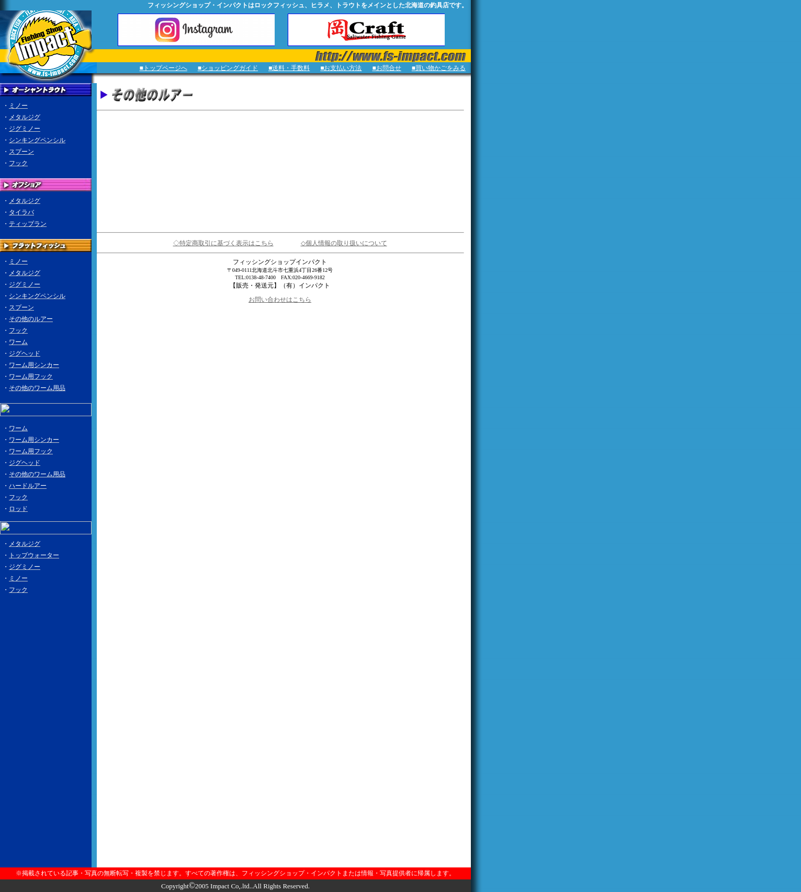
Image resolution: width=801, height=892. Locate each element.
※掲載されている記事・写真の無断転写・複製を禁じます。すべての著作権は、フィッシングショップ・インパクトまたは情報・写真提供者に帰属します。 (235, 873)
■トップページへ (163, 68)
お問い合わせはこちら (280, 299)
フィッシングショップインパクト (280, 262)
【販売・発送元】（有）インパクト (280, 285)
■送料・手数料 (289, 68)
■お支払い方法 (341, 68)
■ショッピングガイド (228, 68)
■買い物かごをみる (439, 68)
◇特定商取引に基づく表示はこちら (223, 243)
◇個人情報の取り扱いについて (344, 243)
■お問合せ (387, 68)
